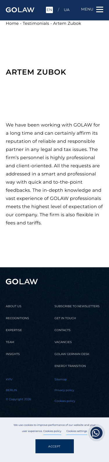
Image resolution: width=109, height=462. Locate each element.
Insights (13, 354)
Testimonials (36, 23)
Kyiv (9, 379)
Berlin (11, 390)
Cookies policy (52, 431)
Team (10, 342)
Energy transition (70, 366)
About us (13, 306)
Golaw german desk (72, 354)
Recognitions (17, 318)
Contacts (63, 330)
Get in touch (65, 318)
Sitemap (61, 379)
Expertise (14, 330)
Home (12, 23)
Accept (54, 446)
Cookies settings (76, 431)
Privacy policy (64, 390)
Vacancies (63, 342)
